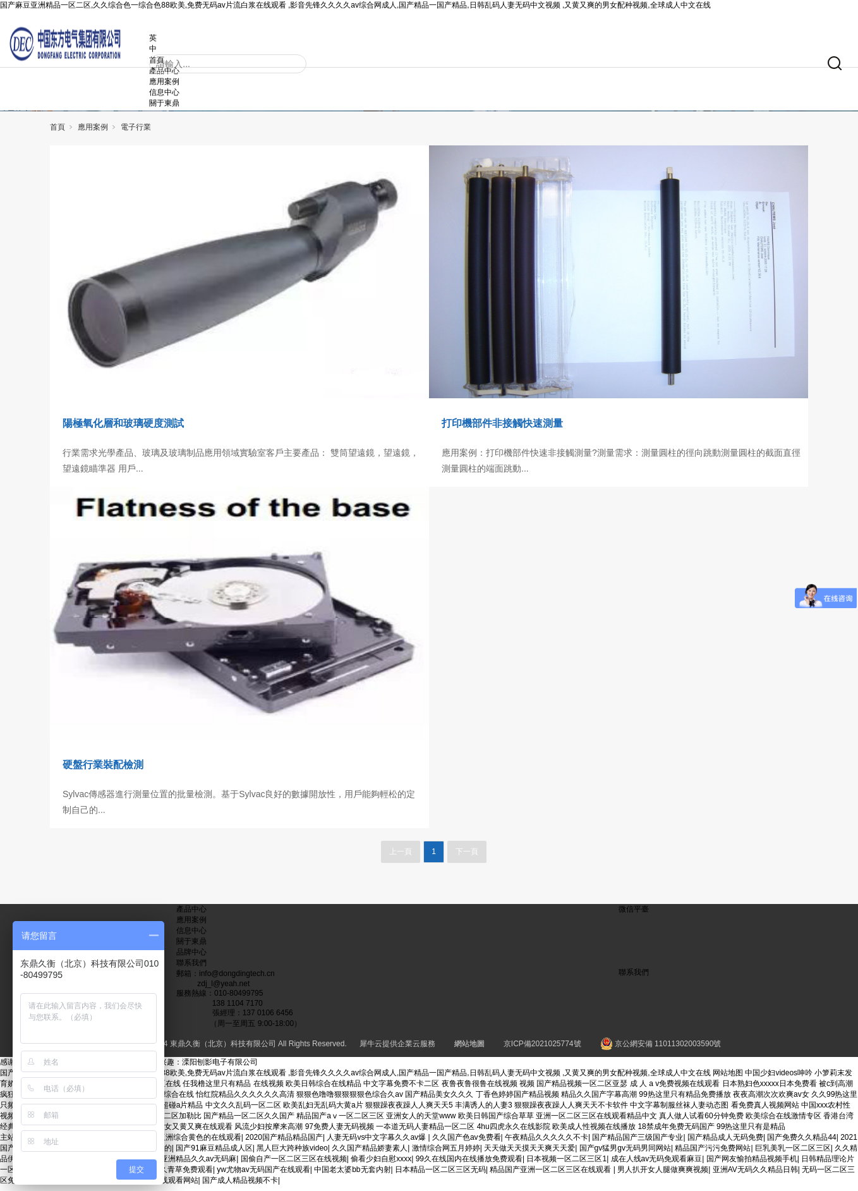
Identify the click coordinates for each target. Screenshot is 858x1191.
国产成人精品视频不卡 (240, 1185)
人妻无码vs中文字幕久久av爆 (377, 1142)
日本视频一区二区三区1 (566, 1163)
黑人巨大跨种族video (292, 1153)
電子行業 (136, 132)
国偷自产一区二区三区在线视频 (294, 1163)
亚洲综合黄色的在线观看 (199, 1142)
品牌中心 (191, 957)
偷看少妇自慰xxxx (381, 1163)
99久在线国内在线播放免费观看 (469, 1163)
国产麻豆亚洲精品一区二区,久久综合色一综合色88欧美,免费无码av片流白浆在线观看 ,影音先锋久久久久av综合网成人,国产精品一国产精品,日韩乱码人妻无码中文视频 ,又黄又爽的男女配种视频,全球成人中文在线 (355, 5)
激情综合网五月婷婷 (446, 1153)
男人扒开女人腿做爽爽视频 (662, 1174)
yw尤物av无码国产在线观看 (263, 1174)
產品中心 (191, 914)
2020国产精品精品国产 (284, 1142)
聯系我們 (191, 967)
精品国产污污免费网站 (713, 1153)
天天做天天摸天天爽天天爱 (529, 1153)
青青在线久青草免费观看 (171, 1174)
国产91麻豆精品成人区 (214, 1153)
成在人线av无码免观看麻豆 (657, 1163)
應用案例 (183, 78)
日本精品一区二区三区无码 (440, 1174)
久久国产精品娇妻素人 (370, 1153)
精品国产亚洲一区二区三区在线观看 (551, 1174)
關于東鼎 (183, 99)
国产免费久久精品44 (801, 1142)
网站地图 (728, 1077)
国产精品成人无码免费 (725, 1142)
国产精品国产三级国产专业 (637, 1142)
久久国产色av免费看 (466, 1142)
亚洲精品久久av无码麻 (198, 1163)
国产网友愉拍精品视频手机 (751, 1163)
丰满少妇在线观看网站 (160, 1185)
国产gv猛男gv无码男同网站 (625, 1153)
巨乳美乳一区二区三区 (793, 1153)
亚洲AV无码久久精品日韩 (755, 1174)
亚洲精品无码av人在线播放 (72, 1185)
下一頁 (467, 856)
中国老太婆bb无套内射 (352, 1174)
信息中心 (183, 89)
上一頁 (400, 856)
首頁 (57, 132)
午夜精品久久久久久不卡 (546, 1142)
